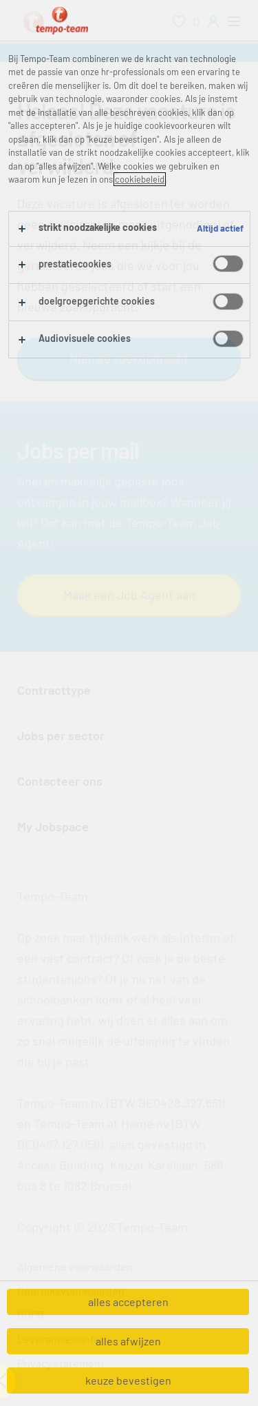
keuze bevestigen (128, 1380)
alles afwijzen (128, 1340)
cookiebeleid (139, 179)
